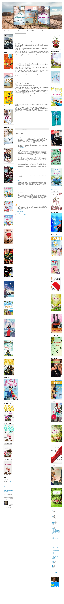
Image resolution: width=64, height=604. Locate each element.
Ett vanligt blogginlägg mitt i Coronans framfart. (56, 551)
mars (53, 560)
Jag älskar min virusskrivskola (56, 532)
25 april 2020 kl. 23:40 (21, 177)
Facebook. (6, 483)
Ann (18, 180)
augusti (53, 523)
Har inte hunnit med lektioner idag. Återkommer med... (56, 531)
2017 (52, 566)
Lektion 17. (53, 537)
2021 (52, 516)
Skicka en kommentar (20, 211)
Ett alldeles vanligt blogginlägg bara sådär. (55, 541)
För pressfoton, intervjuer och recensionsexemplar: (8, 486)
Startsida (32, 213)
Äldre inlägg (46, 213)
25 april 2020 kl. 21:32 (21, 147)
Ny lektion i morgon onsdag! (56, 539)
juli (52, 524)
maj (53, 527)
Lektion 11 (53, 554)
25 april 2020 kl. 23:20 (21, 169)
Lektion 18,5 (54, 529)
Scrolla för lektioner (54, 536)
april (53, 528)
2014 (52, 570)
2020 (52, 517)
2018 (52, 565)
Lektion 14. (53, 549)
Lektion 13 (53, 552)
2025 (52, 511)
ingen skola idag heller (55, 538)
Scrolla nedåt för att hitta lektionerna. (55, 544)
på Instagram (9, 481)
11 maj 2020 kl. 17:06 (21, 209)
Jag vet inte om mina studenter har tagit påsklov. (56, 547)
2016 (52, 567)
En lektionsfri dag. (54, 533)
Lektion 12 (53, 553)
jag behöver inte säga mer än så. (55, 189)
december (53, 518)
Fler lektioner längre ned (55, 558)
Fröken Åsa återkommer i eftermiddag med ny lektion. (55, 557)
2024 (52, 512)
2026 (52, 510)
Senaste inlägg (18, 213)
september (53, 522)
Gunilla (19, 203)
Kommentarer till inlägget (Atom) (24, 214)
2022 (52, 515)
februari (53, 561)
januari (53, 562)
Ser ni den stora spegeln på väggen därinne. (11, 502)
